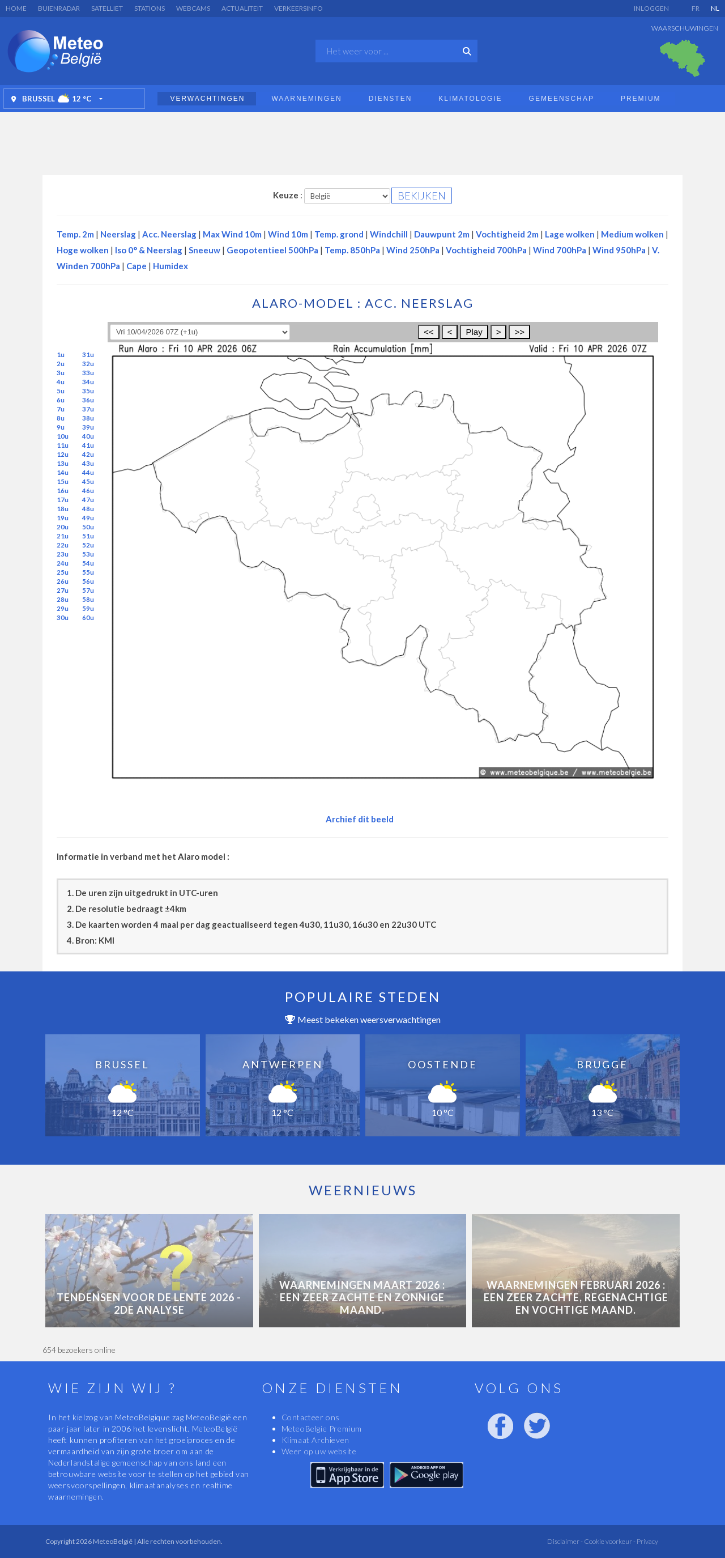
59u (88, 608)
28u (63, 599)
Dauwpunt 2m (442, 234)
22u (63, 545)
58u (88, 599)
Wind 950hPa (619, 250)
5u (61, 390)
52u (88, 545)
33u (88, 372)
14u (63, 472)
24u (63, 563)
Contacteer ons (311, 1417)
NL (715, 8)
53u (88, 554)
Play (474, 332)
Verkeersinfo (298, 8)
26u (63, 581)
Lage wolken (570, 234)
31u (88, 354)
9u (61, 427)
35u (88, 390)
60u (88, 617)
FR (696, 8)
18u (63, 508)
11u (63, 445)
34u (88, 381)
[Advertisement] (362, 140)
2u (61, 363)
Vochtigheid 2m (507, 234)
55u (88, 572)
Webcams (193, 8)
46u (88, 490)
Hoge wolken (83, 250)
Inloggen (651, 8)
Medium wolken (632, 234)
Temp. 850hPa (352, 250)
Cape (136, 266)
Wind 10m (288, 234)
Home (16, 8)
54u (88, 563)
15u (63, 481)
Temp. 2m (75, 234)
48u (88, 508)
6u (61, 400)
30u (63, 617)
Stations (149, 8)
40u (88, 436)
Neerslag (118, 234)
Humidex (170, 266)
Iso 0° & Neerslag (148, 250)
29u (63, 608)
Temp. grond (339, 234)
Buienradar (59, 8)
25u (63, 572)
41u (88, 445)
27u (63, 590)
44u (88, 472)
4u (61, 381)
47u (88, 499)
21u (63, 536)
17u (63, 499)
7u (61, 409)
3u (61, 372)
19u (63, 517)
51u (88, 536)
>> (519, 332)
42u (88, 454)
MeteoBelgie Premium (322, 1428)
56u (88, 581)
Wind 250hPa (413, 250)
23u (63, 554)
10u (63, 436)
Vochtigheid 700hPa (486, 250)
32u (88, 363)
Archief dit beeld (360, 819)
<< (429, 332)
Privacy (647, 1541)
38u (88, 418)
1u (61, 354)
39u (88, 427)
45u (88, 481)
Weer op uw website (319, 1451)
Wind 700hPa (559, 250)
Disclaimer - (565, 1541)
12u (63, 454)
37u (88, 409)
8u (61, 418)
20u (63, 526)
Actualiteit (242, 8)
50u (88, 526)
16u (63, 490)
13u (63, 463)
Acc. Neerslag (169, 234)
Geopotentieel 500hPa (272, 250)
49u (88, 517)
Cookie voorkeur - (609, 1541)
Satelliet (107, 8)
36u (88, 400)
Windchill (389, 234)
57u (88, 590)
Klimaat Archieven (315, 1440)
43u (88, 463)
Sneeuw (204, 250)
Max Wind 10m (232, 234)
